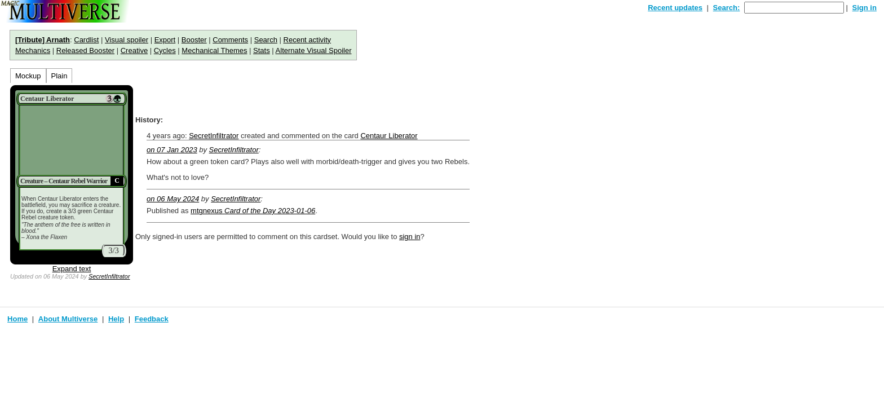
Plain (59, 76)
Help (116, 319)
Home (17, 319)
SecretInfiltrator (109, 276)
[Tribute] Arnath (42, 40)
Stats (261, 50)
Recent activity (308, 40)
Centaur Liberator (388, 135)
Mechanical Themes (214, 50)
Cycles (165, 50)
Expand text (71, 268)
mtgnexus (253, 210)
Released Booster (85, 50)
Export (165, 40)
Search (265, 40)
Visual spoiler (126, 40)
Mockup (28, 76)
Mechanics (32, 50)
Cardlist (86, 40)
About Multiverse (68, 319)
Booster (194, 40)
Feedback (152, 319)
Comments (230, 40)
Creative (134, 50)
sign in (410, 236)
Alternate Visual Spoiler (314, 50)
